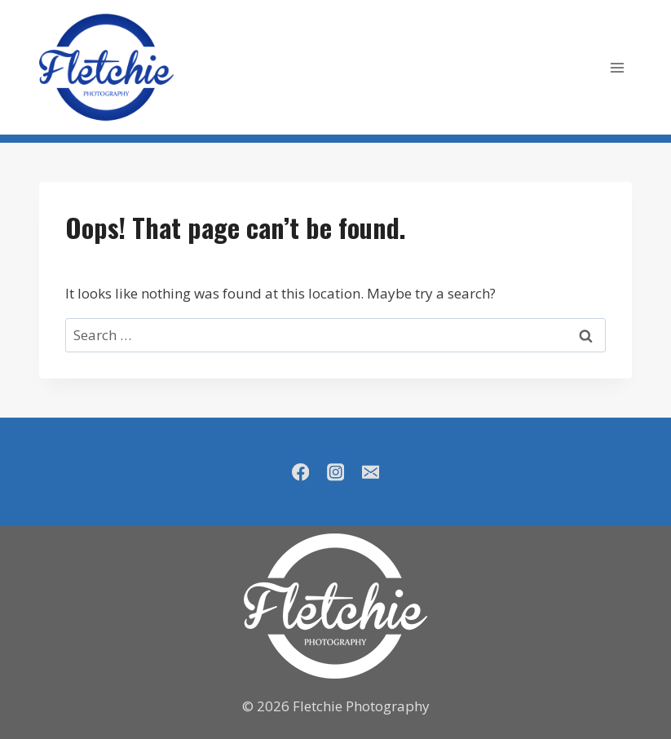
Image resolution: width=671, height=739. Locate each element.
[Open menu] (617, 67)
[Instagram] (335, 471)
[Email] (370, 471)
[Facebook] (300, 471)
